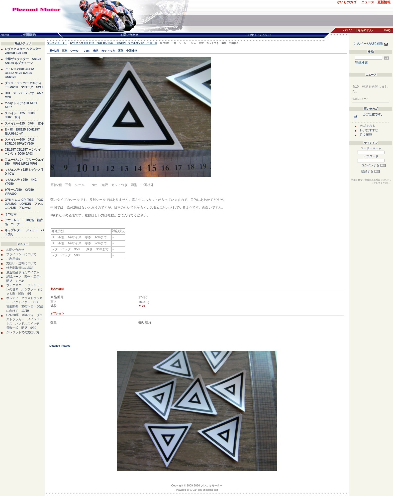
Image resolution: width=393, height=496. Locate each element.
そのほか (11, 214)
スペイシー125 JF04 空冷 (24, 123)
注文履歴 (366, 135)
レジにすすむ (369, 130)
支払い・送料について (21, 263)
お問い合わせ (15, 250)
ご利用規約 (13, 259)
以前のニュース (360, 98)
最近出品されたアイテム (22, 272)
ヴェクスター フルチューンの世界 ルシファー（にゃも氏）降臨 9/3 (24, 289)
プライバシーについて (21, 254)
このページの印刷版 (369, 43)
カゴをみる (367, 126)
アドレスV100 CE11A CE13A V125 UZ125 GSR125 (19, 73)
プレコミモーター (57, 43)
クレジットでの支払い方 (22, 332)
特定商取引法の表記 (19, 268)
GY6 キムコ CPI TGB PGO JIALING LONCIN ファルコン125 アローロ (24, 204)
